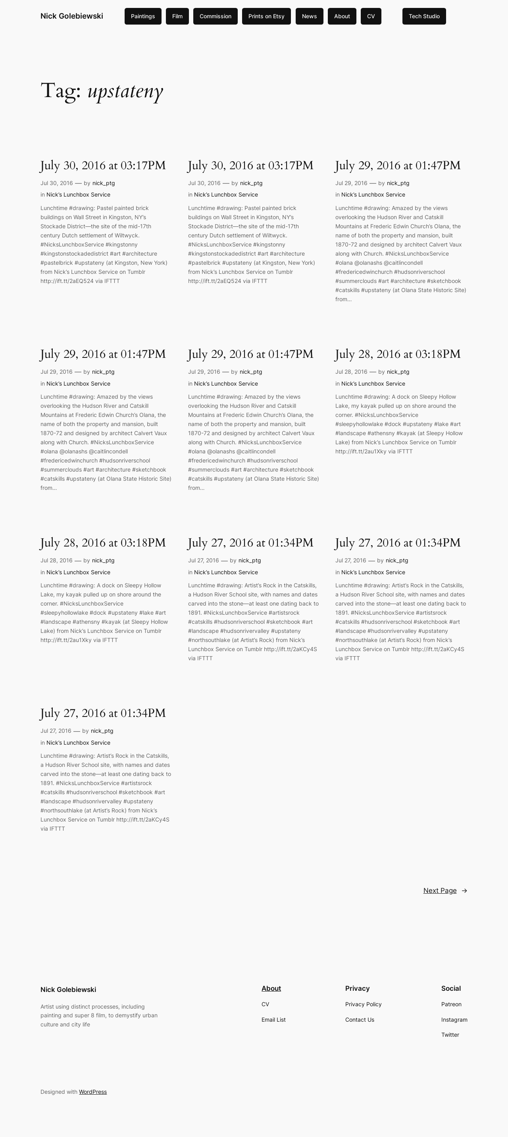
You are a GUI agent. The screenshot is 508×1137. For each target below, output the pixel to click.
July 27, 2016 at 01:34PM (251, 543)
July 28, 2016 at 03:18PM (398, 355)
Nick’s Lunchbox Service (78, 194)
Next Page (445, 890)
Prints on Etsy (266, 16)
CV (371, 16)
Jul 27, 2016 (203, 560)
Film (177, 16)
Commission (215, 16)
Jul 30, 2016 (56, 183)
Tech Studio (424, 16)
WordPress (93, 1091)
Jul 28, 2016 (351, 371)
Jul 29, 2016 (351, 183)
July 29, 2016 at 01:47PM (398, 166)
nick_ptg (103, 183)
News (309, 16)
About (342, 16)
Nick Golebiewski (71, 16)
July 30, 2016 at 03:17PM (103, 166)
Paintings (143, 16)
